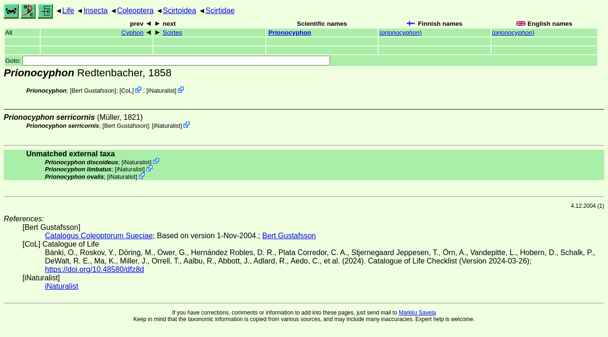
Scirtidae (219, 11)
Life (68, 11)
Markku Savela (417, 312)
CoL (126, 90)
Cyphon (133, 32)
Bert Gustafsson (93, 90)
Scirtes (173, 32)
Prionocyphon (289, 32)
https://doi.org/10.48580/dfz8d (94, 269)
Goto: (167, 60)
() (400, 32)
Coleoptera (135, 11)
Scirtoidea (179, 11)
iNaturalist (161, 90)
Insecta (95, 11)
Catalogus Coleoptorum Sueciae (99, 236)
